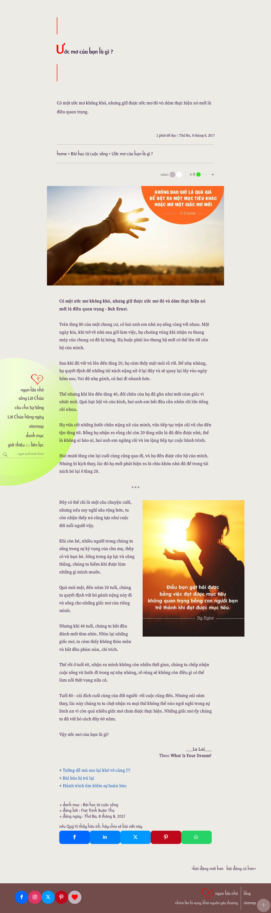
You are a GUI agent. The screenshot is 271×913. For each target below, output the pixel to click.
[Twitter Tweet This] (135, 837)
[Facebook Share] (74, 837)
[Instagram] (35, 897)
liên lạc (37, 444)
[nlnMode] (203, 174)
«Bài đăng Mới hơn (208, 868)
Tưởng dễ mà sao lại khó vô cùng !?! (96, 770)
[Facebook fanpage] (21, 897)
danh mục (35, 435)
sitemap (36, 426)
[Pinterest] (61, 897)
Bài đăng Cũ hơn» (241, 868)
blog (247, 893)
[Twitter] (48, 897)
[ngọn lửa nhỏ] (22, 382)
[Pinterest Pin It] (166, 837)
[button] (263, 905)
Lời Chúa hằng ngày (26, 416)
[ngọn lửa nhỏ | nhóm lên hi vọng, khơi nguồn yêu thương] (206, 896)
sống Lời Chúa (31, 398)
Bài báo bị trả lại (78, 778)
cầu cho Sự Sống (29, 407)
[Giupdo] (74, 897)
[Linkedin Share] (105, 837)
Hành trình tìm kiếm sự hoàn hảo (94, 786)
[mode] (172, 174)
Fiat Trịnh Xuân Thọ (98, 810)
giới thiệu (16, 444)
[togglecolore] (179, 174)
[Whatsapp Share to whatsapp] (196, 837)
